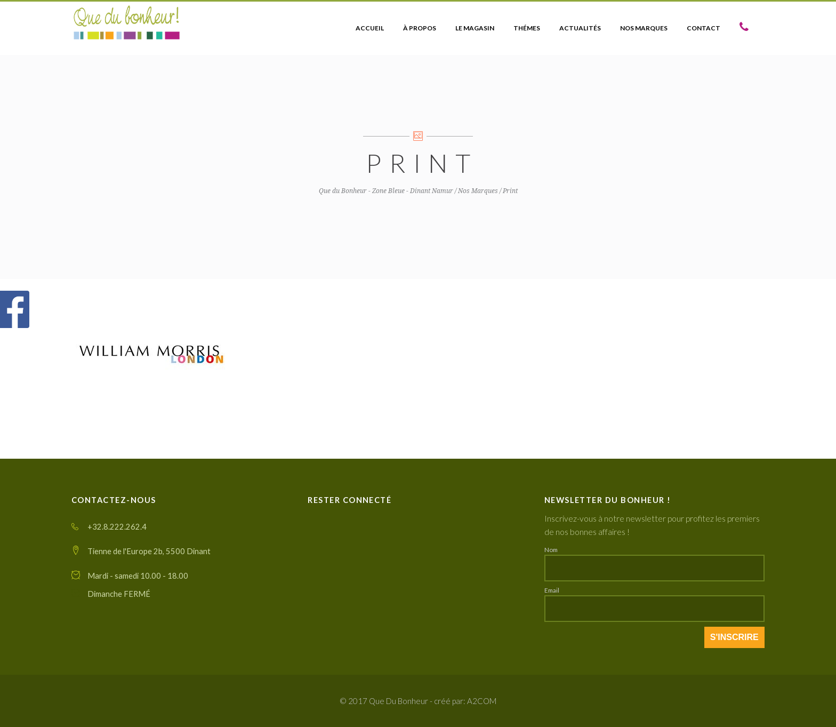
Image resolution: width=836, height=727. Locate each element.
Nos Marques (478, 191)
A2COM (481, 701)
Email (551, 590)
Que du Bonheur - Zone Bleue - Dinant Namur (386, 191)
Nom (551, 549)
